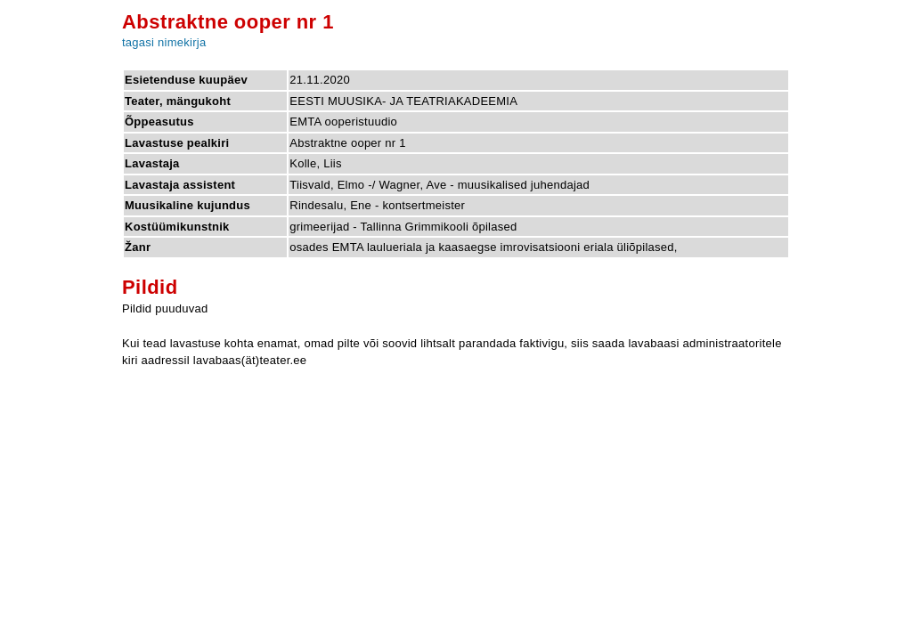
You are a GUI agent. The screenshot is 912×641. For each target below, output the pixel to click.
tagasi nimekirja (164, 42)
